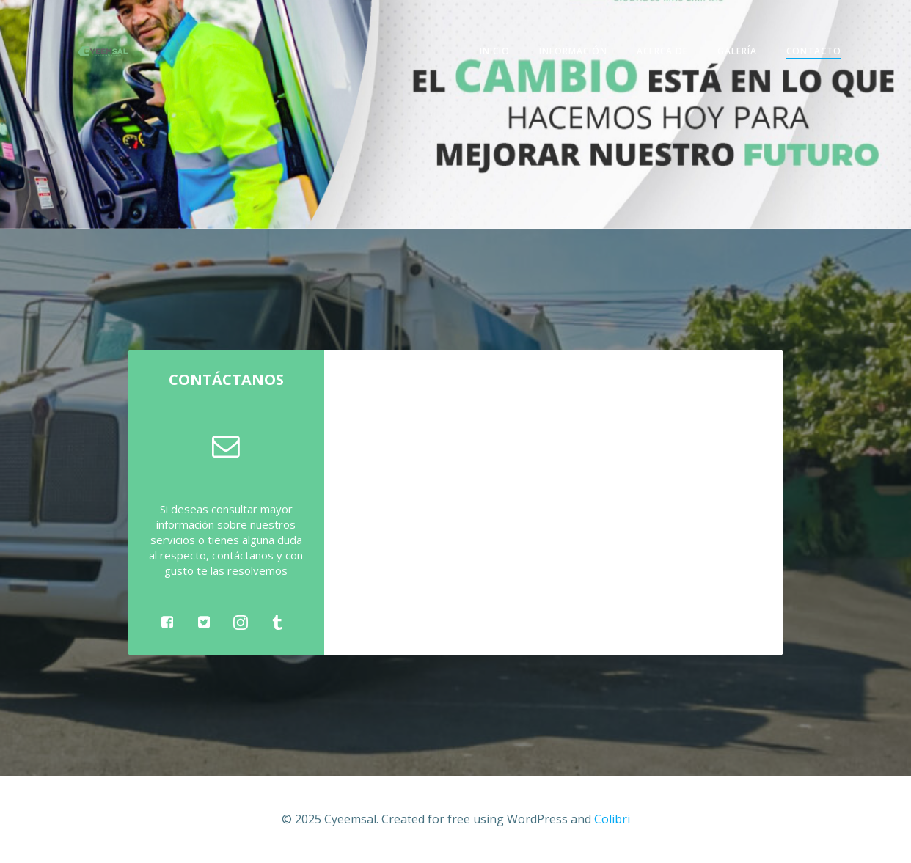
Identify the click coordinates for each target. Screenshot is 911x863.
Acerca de (662, 51)
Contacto (813, 51)
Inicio (495, 51)
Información (573, 51)
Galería (737, 51)
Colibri (612, 819)
